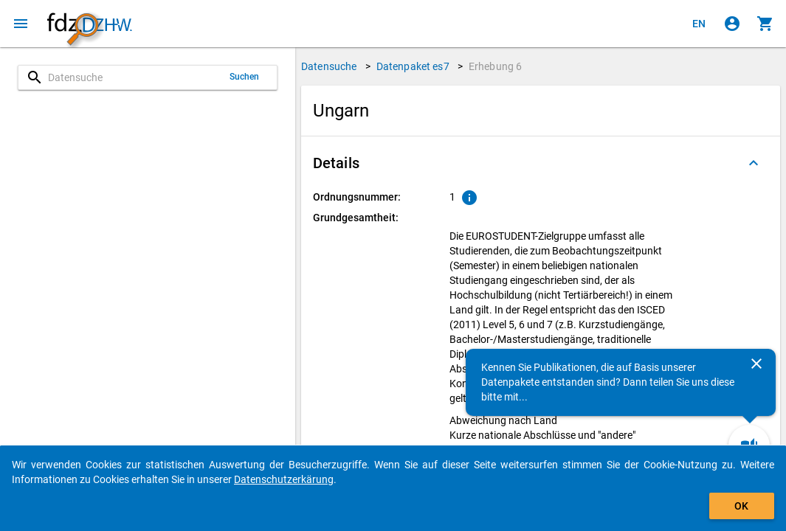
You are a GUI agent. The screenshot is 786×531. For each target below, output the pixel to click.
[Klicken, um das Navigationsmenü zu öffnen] (20, 23)
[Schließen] (756, 363)
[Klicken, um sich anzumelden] (732, 23)
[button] (540, 163)
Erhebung (495, 66)
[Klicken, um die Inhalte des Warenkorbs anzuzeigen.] (765, 23)
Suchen (245, 77)
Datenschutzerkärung (284, 479)
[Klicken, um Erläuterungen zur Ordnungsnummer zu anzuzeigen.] (469, 197)
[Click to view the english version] (699, 23)
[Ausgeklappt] (753, 163)
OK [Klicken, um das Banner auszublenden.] (741, 506)
